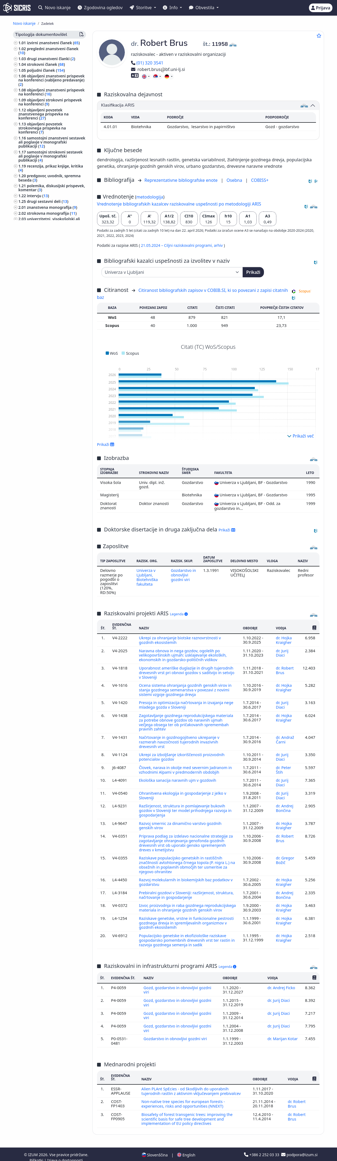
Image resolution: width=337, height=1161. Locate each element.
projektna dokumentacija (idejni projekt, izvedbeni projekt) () (52, 289)
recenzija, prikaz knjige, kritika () (50, 168)
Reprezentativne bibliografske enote (182, 180)
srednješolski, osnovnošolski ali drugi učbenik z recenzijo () (51, 230)
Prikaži (253, 272)
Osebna (234, 180)
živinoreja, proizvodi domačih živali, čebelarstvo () (50, 458)
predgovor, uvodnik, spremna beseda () (49, 177)
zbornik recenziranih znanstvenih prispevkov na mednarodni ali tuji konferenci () (49, 359)
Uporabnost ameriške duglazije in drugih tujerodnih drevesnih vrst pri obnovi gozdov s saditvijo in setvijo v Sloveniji (187, 671)
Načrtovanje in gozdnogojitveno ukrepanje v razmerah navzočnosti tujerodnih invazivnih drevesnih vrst (180, 739)
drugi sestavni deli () (47, 201)
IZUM (33, 1148)
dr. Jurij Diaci (282, 652)
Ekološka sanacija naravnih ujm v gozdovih (179, 776)
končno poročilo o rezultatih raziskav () (48, 274)
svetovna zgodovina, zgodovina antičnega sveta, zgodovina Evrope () (50, 559)
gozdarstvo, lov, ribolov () (44, 439)
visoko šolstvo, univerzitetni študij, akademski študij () (50, 509)
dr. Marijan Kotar (282, 1033)
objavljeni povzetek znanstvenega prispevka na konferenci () (43, 114)
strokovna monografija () (52, 213)
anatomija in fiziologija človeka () (49, 466)
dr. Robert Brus (285, 669)
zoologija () (29, 660)
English (186, 1148)
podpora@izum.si (299, 1148)
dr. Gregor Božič (285, 854)
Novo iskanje (54, 8)
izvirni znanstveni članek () (53, 42)
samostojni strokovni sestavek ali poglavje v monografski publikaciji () (50, 156)
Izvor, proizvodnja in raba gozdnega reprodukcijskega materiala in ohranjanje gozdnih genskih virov (185, 903)
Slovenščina (155, 1148)
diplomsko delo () (45, 266)
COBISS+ (260, 180)
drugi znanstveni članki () (51, 58)
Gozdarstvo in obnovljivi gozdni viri (184, 575)
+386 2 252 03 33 (262, 1148)
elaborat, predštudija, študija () (56, 282)
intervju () (38, 195)
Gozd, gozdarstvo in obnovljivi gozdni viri (178, 986)
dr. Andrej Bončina (284, 803)
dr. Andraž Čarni (285, 737)
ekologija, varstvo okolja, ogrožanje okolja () (50, 571)
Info (171, 8)
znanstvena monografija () (52, 207)
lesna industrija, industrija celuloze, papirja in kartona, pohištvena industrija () (50, 598)
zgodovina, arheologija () (42, 523)
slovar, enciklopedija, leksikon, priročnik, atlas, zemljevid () (50, 246)
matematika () (32, 502)
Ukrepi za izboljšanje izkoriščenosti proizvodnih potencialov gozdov (183, 754)
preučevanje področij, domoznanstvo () (38, 531)
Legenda (179, 614)
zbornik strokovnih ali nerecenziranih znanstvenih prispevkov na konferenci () (44, 345)
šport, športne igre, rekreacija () (48, 614)
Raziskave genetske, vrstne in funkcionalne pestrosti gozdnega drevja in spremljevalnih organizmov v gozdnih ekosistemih (179, 920)
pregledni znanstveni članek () (48, 50)
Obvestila (202, 8)
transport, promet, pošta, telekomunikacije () (41, 673)
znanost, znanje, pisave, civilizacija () (49, 622)
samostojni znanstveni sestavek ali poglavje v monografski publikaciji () (51, 142)
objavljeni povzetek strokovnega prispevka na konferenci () (42, 128)
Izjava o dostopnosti (65, 1153)
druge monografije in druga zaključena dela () (48, 333)
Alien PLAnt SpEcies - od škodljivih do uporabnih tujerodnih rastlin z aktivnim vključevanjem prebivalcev (192, 1085)
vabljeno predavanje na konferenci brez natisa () (44, 413)
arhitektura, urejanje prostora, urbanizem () (46, 480)
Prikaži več (300, 436)
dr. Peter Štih (283, 766)
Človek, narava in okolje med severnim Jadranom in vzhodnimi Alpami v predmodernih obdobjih (186, 766)
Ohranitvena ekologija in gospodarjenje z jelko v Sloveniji (184, 791)
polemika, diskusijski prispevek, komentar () (51, 187)
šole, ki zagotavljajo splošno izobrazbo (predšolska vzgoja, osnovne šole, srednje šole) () (45, 492)
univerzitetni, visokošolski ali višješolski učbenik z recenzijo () (49, 221)
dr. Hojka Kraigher (284, 640)
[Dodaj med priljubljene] (319, 35)
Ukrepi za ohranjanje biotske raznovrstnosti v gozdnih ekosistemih (181, 640)
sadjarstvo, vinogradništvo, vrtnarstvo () (43, 581)
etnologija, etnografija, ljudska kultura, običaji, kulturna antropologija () (46, 650)
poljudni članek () (46, 70)
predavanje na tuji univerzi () (54, 395)
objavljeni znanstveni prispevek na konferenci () (51, 92)
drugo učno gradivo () (48, 238)
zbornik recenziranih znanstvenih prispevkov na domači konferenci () (50, 373)
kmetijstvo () (30, 517)
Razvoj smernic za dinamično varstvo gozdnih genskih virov (181, 820)
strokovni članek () (46, 64)
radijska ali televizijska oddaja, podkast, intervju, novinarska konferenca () (50, 321)
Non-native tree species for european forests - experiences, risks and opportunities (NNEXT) (184, 1098)
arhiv (219, 245)
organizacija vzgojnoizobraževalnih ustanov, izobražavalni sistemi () (50, 638)
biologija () (29, 472)
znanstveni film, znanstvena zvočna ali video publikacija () (48, 309)
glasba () (27, 539)
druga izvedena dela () (49, 420)
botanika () (31, 445)
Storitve (141, 8)
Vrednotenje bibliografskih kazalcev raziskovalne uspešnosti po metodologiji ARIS (179, 204)
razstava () (37, 389)
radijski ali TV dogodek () (51, 383)
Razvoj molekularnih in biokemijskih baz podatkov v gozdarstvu (187, 875)
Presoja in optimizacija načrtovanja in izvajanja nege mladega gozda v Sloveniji (187, 703)
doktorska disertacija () (49, 254)
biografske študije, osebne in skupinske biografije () (44, 547)
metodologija (149, 197)
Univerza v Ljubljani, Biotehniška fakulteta (147, 577)
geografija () (31, 450)
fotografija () (30, 608)
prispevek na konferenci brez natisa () (49, 403)
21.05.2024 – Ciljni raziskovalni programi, (177, 245)
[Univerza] (172, 272)
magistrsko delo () (45, 260)
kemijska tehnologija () (40, 589)
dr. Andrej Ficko (282, 983)
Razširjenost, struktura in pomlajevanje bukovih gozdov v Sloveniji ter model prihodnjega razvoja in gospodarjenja (186, 806)
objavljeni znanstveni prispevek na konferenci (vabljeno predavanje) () (51, 80)
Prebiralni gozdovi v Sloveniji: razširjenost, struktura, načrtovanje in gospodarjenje (178, 888)
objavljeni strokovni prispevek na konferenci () (50, 102)
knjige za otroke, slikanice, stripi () (50, 630)
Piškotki (36, 1153)
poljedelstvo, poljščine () (41, 665)
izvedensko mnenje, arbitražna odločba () (50, 299)
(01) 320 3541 (147, 63)
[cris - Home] (16, 8)
